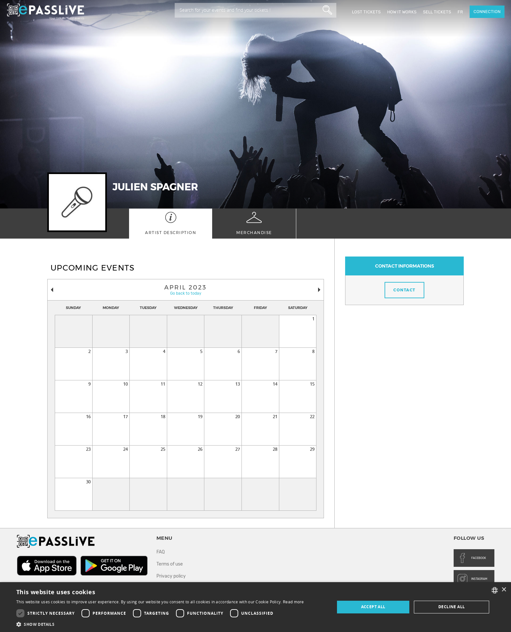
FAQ (160, 552)
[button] (160, 624)
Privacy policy (171, 576)
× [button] (503, 589)
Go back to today (185, 293)
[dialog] (255, 607)
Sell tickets (437, 11)
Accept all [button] (373, 607)
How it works (401, 11)
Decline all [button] (451, 607)
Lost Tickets (366, 11)
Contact (404, 289)
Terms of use (169, 564)
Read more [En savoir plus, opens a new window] (293, 602)
